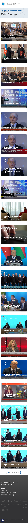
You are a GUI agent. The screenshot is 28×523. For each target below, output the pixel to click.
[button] (2, 520)
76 (16, 472)
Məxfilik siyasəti (4, 520)
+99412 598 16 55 (13, 482)
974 (11, 484)
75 (14, 472)
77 (18, 472)
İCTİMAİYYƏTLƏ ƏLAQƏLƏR (15, 10)
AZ (21, 3)
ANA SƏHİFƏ (4, 10)
